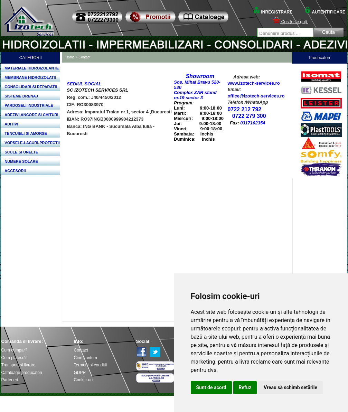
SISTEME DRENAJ (21, 96)
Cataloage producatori (21, 372)
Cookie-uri (83, 379)
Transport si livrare (18, 365)
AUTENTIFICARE (325, 12)
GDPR (80, 372)
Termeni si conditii (90, 365)
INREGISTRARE (272, 12)
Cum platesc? (14, 357)
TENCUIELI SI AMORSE (25, 133)
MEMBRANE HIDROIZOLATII (30, 77)
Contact (84, 57)
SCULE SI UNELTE (21, 152)
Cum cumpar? (14, 350)
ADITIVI (11, 124)
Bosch (321, 68)
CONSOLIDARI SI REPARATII (30, 87)
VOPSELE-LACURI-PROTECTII (32, 143)
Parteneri (9, 379)
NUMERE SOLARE (21, 161)
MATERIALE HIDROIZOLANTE (31, 68)
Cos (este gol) (290, 21)
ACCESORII (15, 171)
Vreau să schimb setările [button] (290, 387)
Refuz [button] (245, 387)
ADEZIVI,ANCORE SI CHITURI (31, 115)
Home (70, 57)
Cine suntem (85, 357)
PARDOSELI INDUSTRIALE (28, 105)
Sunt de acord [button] (211, 387)
